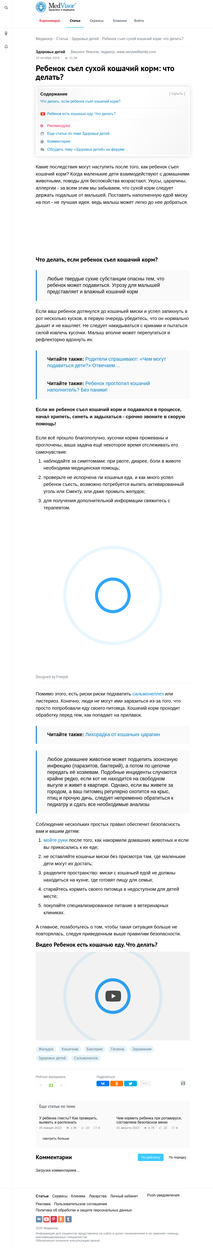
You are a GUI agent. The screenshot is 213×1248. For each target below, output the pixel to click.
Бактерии (94, 1049)
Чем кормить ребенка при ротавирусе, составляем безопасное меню (149, 1120)
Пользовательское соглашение (80, 1204)
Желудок (46, 1049)
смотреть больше (56, 1138)
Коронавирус (50, 20)
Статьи (75, 20)
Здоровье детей (85, 39)
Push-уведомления (163, 1195)
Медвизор (44, 39)
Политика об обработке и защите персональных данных (84, 1210)
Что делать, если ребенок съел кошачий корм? (80, 101)
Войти (139, 20)
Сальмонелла (86, 1058)
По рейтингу (150, 1157)
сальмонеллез (148, 693)
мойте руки (56, 840)
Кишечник (70, 1049)
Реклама (43, 1204)
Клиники (120, 20)
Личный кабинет (124, 1196)
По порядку (177, 1157)
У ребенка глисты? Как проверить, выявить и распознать (68, 1120)
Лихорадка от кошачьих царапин (122, 734)
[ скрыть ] (177, 93)
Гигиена (117, 1049)
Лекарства (98, 1196)
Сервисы (97, 20)
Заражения (142, 1049)
